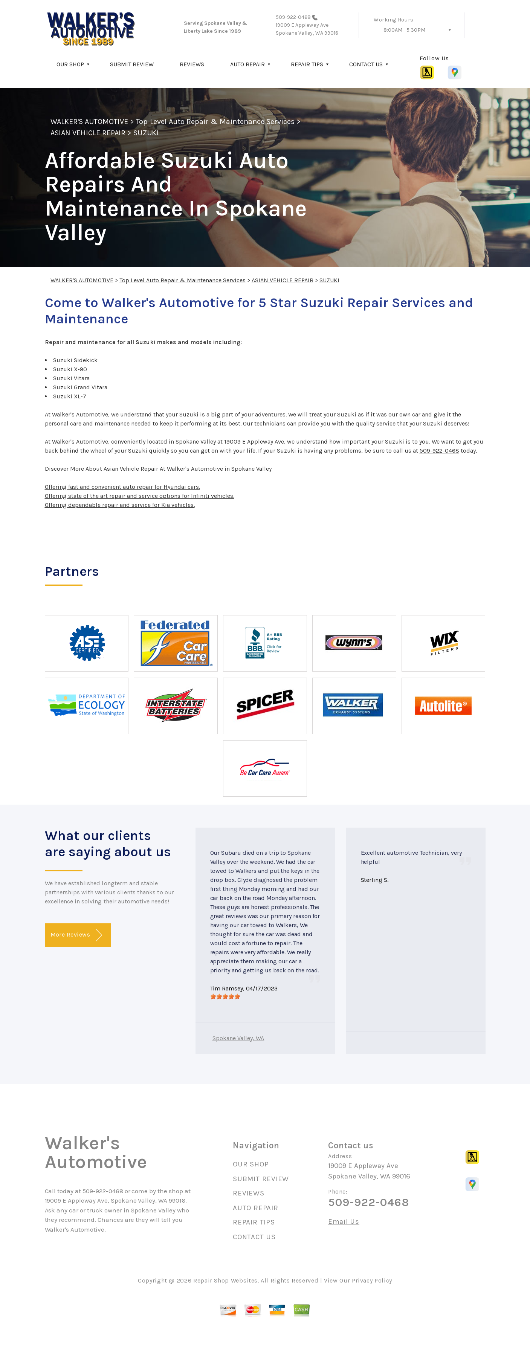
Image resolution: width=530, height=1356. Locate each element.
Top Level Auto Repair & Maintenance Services (215, 121)
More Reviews (76, 935)
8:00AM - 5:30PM (404, 30)
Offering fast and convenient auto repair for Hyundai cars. (122, 486)
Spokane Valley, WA (238, 1038)
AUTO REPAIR (247, 64)
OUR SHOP (70, 64)
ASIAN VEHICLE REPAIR (88, 133)
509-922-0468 (293, 17)
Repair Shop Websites (225, 1280)
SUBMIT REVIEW (132, 64)
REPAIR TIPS (307, 64)
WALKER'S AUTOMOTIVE (89, 121)
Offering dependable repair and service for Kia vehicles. (120, 504)
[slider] (225, 996)
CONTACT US (366, 64)
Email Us (343, 1221)
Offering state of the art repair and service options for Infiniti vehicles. (139, 495)
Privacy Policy (372, 1280)
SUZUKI (145, 133)
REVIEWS (192, 64)
